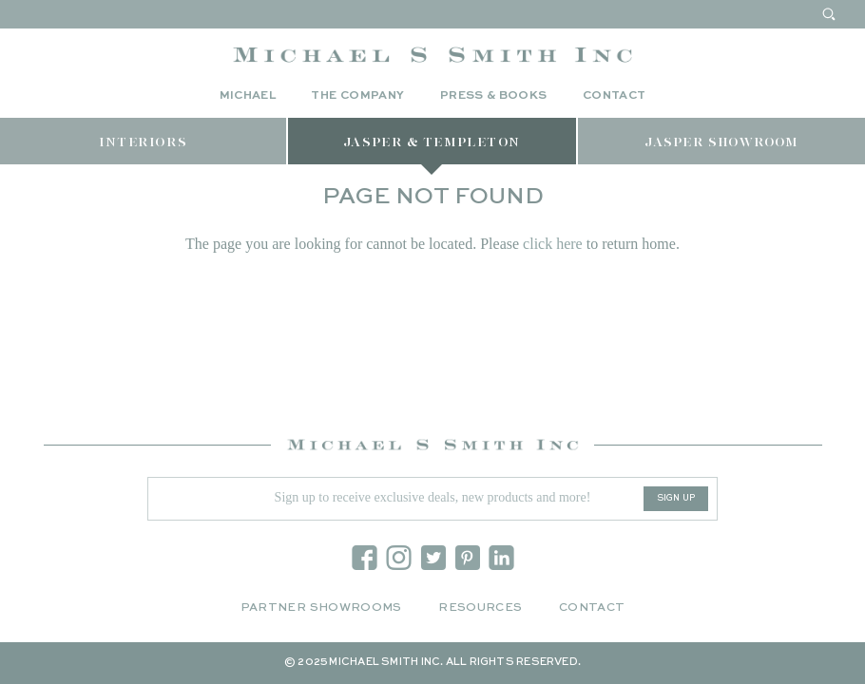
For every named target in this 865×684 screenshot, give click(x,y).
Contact (614, 96)
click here (553, 244)
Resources (480, 608)
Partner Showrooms (321, 608)
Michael (248, 96)
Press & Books (494, 96)
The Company (357, 96)
